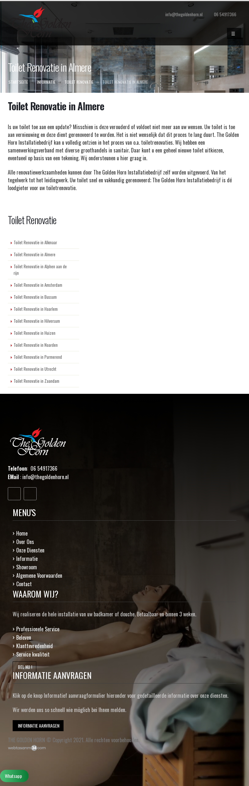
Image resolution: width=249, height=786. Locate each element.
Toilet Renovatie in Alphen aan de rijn (40, 269)
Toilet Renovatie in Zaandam (36, 381)
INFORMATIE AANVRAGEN (38, 725)
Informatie (27, 558)
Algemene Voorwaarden (39, 575)
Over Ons (25, 542)
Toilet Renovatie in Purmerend (38, 357)
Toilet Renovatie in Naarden (36, 345)
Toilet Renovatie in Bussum (35, 297)
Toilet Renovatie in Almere (34, 254)
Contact (24, 584)
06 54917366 (225, 14)
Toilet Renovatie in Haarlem (36, 309)
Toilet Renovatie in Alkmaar (35, 242)
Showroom (26, 567)
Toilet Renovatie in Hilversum (37, 321)
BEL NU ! (24, 666)
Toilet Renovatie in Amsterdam (38, 285)
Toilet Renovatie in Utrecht (35, 369)
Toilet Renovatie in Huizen (34, 333)
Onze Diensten (30, 550)
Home (22, 533)
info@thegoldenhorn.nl (45, 477)
